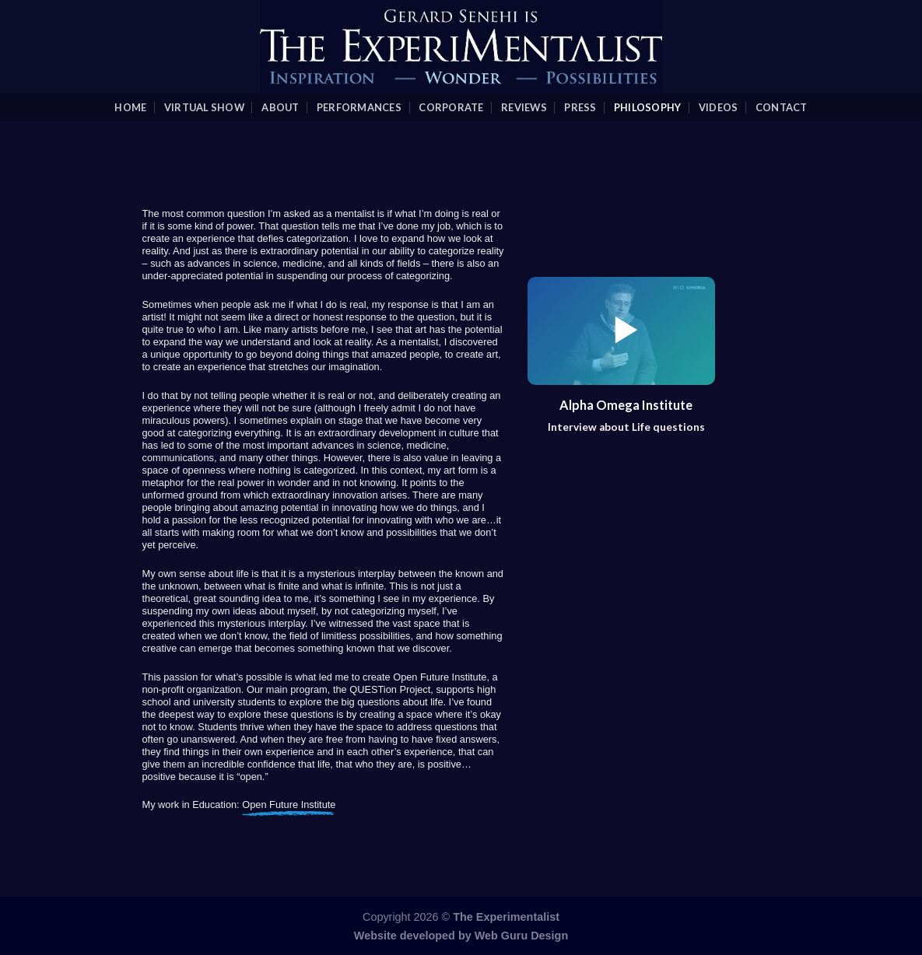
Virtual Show (204, 107)
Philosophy (648, 107)
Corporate (451, 107)
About (280, 107)
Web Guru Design (521, 935)
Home (130, 107)
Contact (781, 107)
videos (718, 107)
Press (580, 107)
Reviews (524, 107)
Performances (359, 107)
